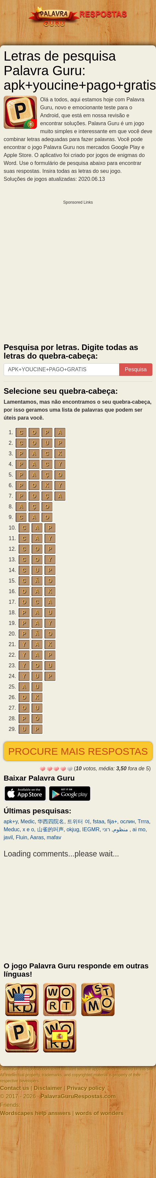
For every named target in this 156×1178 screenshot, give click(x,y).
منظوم (120, 829)
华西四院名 (51, 821)
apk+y (11, 821)
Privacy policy (86, 1088)
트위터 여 (78, 821)
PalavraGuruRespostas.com (78, 1096)
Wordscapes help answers (35, 1113)
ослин (127, 821)
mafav (54, 837)
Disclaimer (48, 1088)
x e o (28, 829)
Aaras (37, 837)
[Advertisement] (62, 270)
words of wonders (99, 1113)
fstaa (99, 821)
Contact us (14, 1088)
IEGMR (91, 829)
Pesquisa (136, 369)
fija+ (112, 821)
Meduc (12, 829)
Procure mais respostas (78, 751)
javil (8, 837)
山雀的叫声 (50, 829)
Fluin (21, 837)
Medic (28, 821)
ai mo (138, 829)
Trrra (143, 821)
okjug (72, 829)
